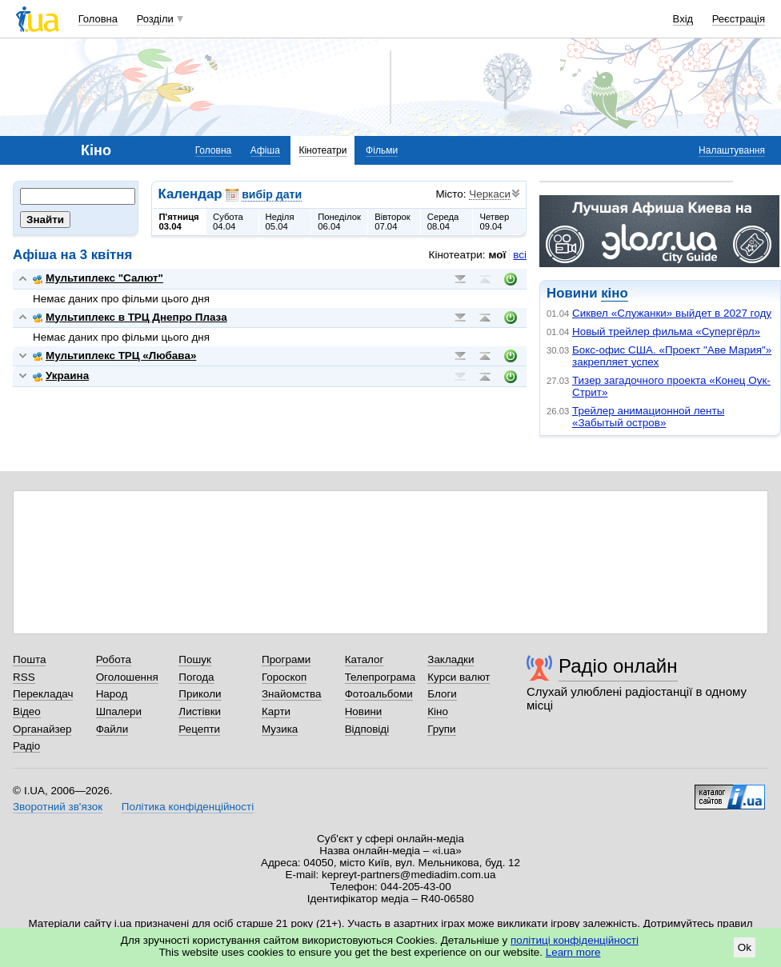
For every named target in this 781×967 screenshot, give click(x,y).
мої (498, 255)
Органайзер (42, 729)
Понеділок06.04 (339, 221)
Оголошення (127, 677)
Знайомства (292, 694)
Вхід (683, 19)
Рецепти (199, 729)
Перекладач (43, 694)
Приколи (199, 694)
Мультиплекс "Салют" (98, 278)
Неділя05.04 (280, 221)
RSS (24, 677)
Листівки (199, 711)
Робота (113, 659)
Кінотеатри (322, 150)
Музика (280, 729)
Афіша (265, 150)
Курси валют (458, 677)
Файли (112, 729)
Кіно (437, 711)
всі (520, 255)
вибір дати (272, 194)
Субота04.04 (228, 221)
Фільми (382, 150)
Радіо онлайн (618, 666)
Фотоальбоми (379, 694)
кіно (614, 293)
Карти (276, 711)
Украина (61, 376)
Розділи (155, 19)
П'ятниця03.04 (179, 221)
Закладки (450, 659)
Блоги (442, 694)
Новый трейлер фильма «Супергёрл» (666, 332)
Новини (363, 711)
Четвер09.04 (494, 221)
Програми (286, 659)
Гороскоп (284, 677)
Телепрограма (380, 677)
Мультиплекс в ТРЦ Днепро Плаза (130, 317)
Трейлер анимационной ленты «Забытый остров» (648, 417)
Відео (27, 711)
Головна (98, 19)
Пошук (194, 659)
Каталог (364, 659)
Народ (112, 694)
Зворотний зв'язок (57, 807)
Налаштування (732, 150)
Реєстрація (738, 19)
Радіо (26, 746)
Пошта (29, 659)
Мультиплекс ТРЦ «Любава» (114, 356)
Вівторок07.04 (392, 221)
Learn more (573, 952)
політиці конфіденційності (575, 940)
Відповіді (367, 729)
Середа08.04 (443, 221)
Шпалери (119, 711)
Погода (196, 677)
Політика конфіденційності (188, 807)
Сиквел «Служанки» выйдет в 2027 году (671, 313)
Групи (441, 729)
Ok (744, 947)
